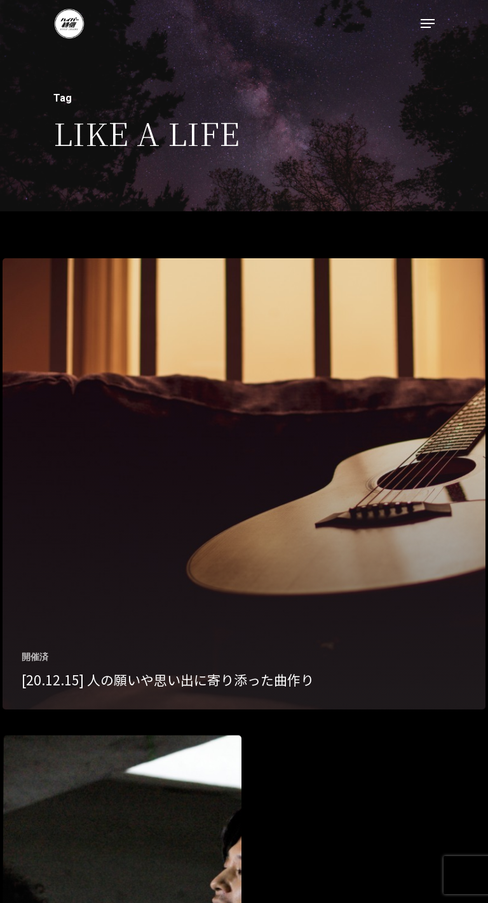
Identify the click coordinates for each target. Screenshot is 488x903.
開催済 (35, 657)
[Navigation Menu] (428, 23)
